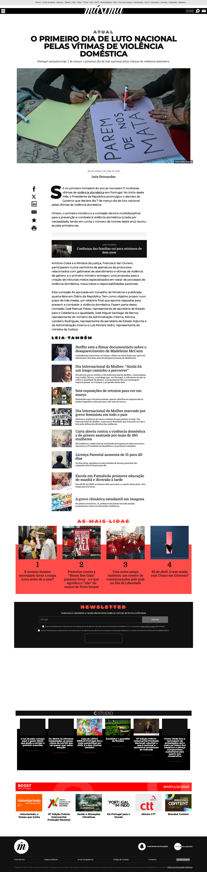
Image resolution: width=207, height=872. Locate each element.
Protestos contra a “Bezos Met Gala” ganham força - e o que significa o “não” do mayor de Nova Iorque (81, 579)
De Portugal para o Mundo (118, 815)
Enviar (155, 619)
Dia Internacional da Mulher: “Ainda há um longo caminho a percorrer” (108, 368)
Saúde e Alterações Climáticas (88, 815)
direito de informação (148, 626)
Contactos (152, 860)
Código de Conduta (121, 860)
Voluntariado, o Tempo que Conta (29, 815)
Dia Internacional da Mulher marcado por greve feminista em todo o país (110, 413)
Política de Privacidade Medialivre (179, 867)
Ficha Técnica (19, 860)
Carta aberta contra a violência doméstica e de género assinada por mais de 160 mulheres (110, 435)
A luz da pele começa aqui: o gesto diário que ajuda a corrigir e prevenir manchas (32, 742)
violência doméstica (90, 192)
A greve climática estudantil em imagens (109, 499)
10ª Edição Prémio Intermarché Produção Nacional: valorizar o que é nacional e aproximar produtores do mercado (146, 744)
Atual (103, 32)
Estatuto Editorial (51, 860)
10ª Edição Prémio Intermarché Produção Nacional (58, 817)
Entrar (190, 11)
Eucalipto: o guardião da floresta (118, 739)
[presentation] (103, 638)
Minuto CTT (148, 814)
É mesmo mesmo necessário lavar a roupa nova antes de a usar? (37, 575)
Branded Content (178, 814)
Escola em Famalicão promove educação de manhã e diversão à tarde (109, 478)
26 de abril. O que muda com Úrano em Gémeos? (169, 573)
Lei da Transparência (85, 860)
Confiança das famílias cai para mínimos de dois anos (109, 250)
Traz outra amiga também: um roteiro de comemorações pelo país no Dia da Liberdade (125, 577)
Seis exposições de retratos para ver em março (108, 393)
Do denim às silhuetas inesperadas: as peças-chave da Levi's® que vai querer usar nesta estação (61, 743)
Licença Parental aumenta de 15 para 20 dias (108, 457)
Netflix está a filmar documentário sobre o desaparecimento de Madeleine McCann (110, 349)
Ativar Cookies (183, 860)
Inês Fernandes (104, 177)
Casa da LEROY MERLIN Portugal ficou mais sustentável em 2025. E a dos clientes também (89, 743)
